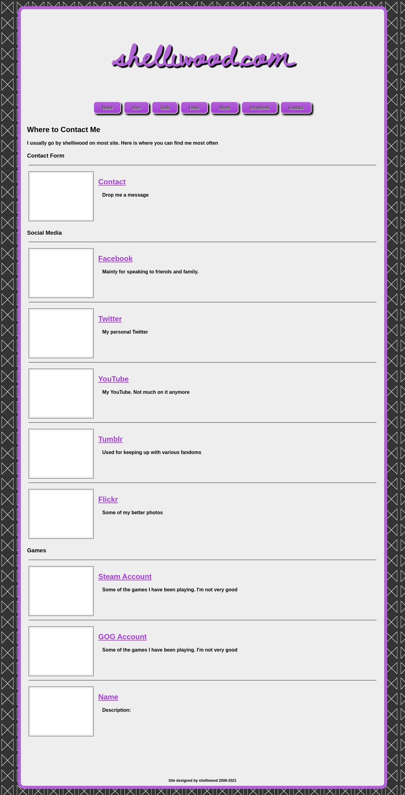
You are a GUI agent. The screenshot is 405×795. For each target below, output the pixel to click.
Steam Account (125, 576)
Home (107, 107)
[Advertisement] (202, 754)
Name (108, 697)
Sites (136, 107)
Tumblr (110, 439)
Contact (296, 107)
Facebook (115, 258)
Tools (164, 107)
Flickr (108, 499)
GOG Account (122, 636)
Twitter (110, 319)
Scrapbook (260, 107)
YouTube (113, 379)
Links (194, 107)
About (224, 107)
